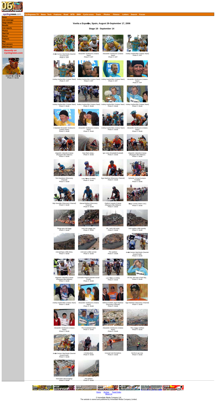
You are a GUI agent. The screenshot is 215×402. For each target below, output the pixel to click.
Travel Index (116, 392)
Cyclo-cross (88, 14)
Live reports (7, 28)
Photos (107, 14)
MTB (73, 14)
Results (5, 25)
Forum (142, 14)
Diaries (5, 36)
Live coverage (7, 20)
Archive (106, 392)
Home (4, 17)
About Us (108, 394)
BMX (79, 14)
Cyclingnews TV (32, 14)
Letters (125, 14)
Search (134, 14)
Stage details (7, 23)
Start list (5, 33)
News (43, 14)
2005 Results (7, 47)
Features (57, 14)
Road (66, 14)
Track (98, 14)
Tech (49, 14)
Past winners (7, 44)
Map (4, 41)
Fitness (116, 14)
